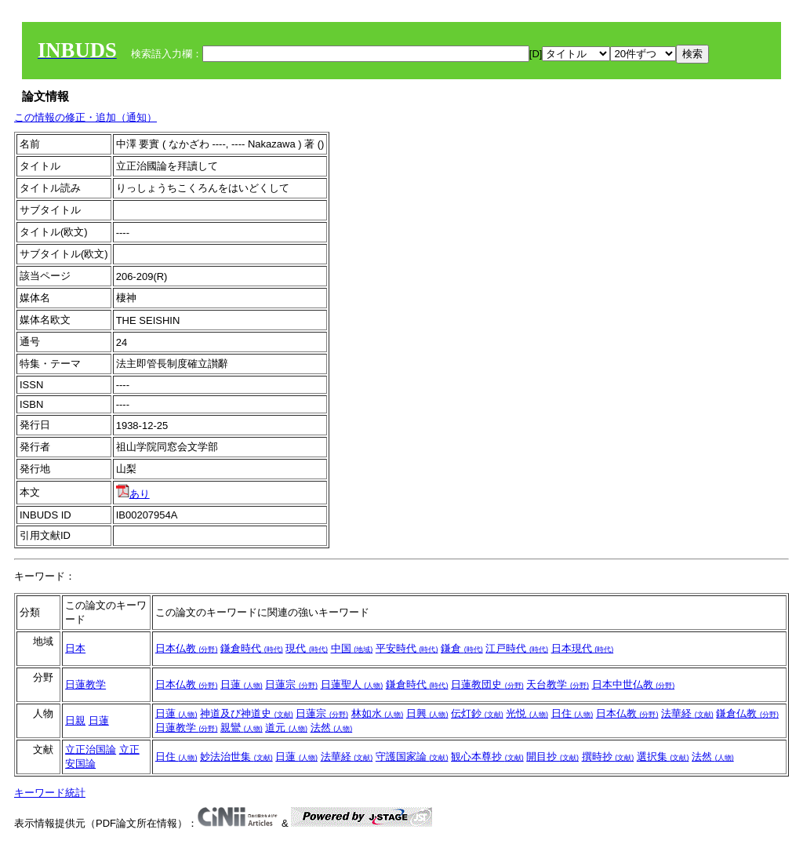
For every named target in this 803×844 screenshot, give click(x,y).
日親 (75, 720)
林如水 (377, 713)
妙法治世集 (236, 756)
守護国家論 (412, 756)
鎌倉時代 (251, 648)
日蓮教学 (85, 684)
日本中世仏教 (633, 684)
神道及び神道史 (246, 713)
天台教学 (557, 684)
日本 (75, 648)
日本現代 (582, 648)
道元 (286, 727)
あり (133, 494)
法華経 (687, 713)
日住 (572, 713)
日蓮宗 (291, 684)
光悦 (527, 713)
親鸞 (241, 727)
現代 (306, 648)
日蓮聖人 (352, 684)
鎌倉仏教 (747, 713)
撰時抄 (608, 756)
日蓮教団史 (487, 684)
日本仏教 (186, 648)
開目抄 (552, 756)
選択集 (663, 756)
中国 (352, 648)
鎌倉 (462, 648)
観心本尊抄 (487, 756)
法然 (332, 727)
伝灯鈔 (477, 713)
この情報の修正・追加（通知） (85, 117)
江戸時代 (516, 648)
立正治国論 (90, 749)
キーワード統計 (49, 793)
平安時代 (407, 648)
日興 (427, 713)
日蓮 (241, 684)
